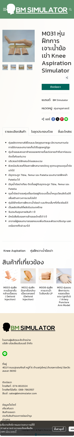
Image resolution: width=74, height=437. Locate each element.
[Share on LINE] (66, 119)
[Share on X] (57, 119)
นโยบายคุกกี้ (10, 431)
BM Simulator (60, 100)
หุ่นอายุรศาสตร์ (61, 108)
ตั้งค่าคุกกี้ (59, 429)
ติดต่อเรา (55, 87)
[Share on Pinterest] (62, 119)
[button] (70, 9)
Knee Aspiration (14, 250)
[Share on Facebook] (53, 119)
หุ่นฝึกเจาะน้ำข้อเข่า (41, 250)
